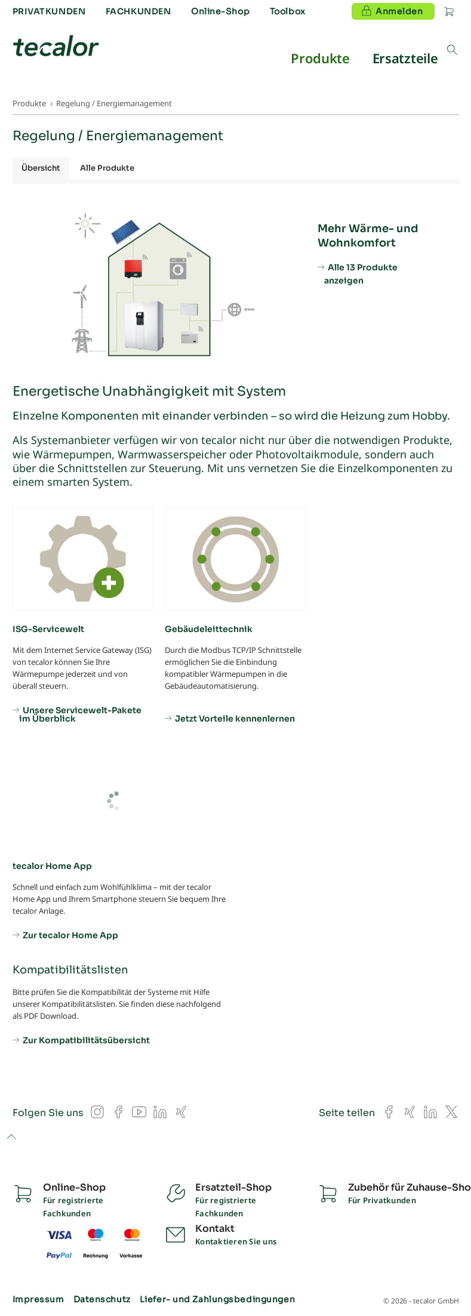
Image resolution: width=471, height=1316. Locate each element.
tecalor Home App (52, 866)
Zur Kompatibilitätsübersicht (86, 1039)
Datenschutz (102, 1299)
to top (11, 1137)
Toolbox (288, 11)
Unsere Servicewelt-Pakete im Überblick (80, 714)
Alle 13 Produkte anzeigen (361, 274)
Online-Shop (220, 11)
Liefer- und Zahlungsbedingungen (217, 1299)
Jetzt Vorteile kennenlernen (235, 718)
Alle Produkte (107, 168)
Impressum (38, 1299)
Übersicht (40, 168)
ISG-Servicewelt (48, 629)
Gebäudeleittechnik (209, 629)
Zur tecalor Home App (70, 934)
